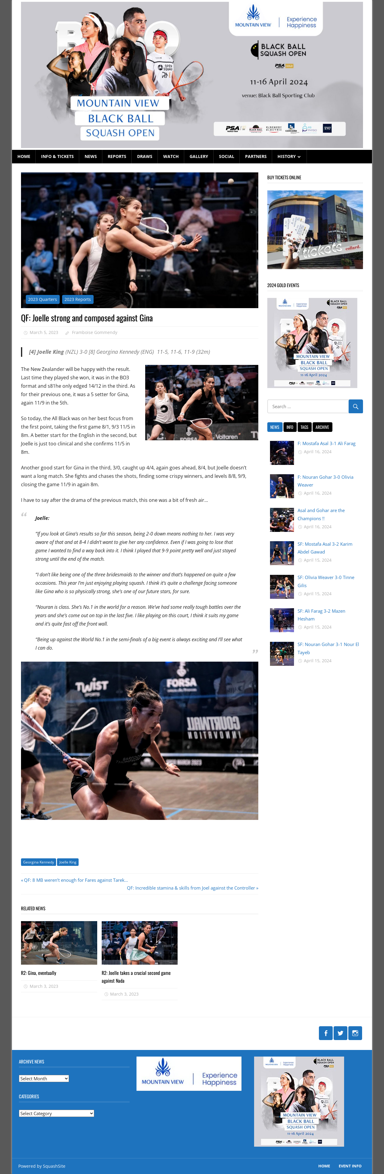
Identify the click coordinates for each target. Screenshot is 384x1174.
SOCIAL (226, 156)
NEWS (91, 156)
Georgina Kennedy (38, 862)
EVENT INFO (350, 1166)
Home (324, 1166)
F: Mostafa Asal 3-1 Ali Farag (327, 443)
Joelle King (67, 862)
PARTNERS (256, 156)
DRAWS (144, 156)
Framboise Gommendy (94, 332)
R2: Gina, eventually (38, 972)
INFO (289, 427)
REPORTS (117, 156)
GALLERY (199, 156)
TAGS (304, 427)
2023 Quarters (42, 299)
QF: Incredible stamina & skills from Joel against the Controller (191, 888)
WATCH (171, 156)
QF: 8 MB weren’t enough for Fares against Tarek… (76, 880)
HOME (23, 156)
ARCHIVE (322, 427)
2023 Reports (77, 299)
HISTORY (287, 156)
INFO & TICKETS (57, 156)
